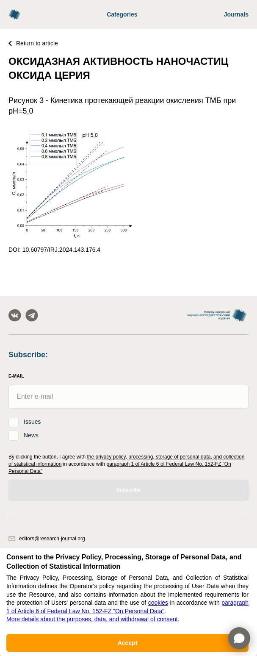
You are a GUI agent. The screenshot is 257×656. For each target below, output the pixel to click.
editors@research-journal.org (46, 539)
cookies (158, 602)
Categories (122, 14)
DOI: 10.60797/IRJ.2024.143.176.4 (54, 249)
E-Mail (16, 376)
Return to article (33, 43)
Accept (128, 642)
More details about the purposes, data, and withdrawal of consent (92, 619)
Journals (236, 14)
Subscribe (128, 490)
